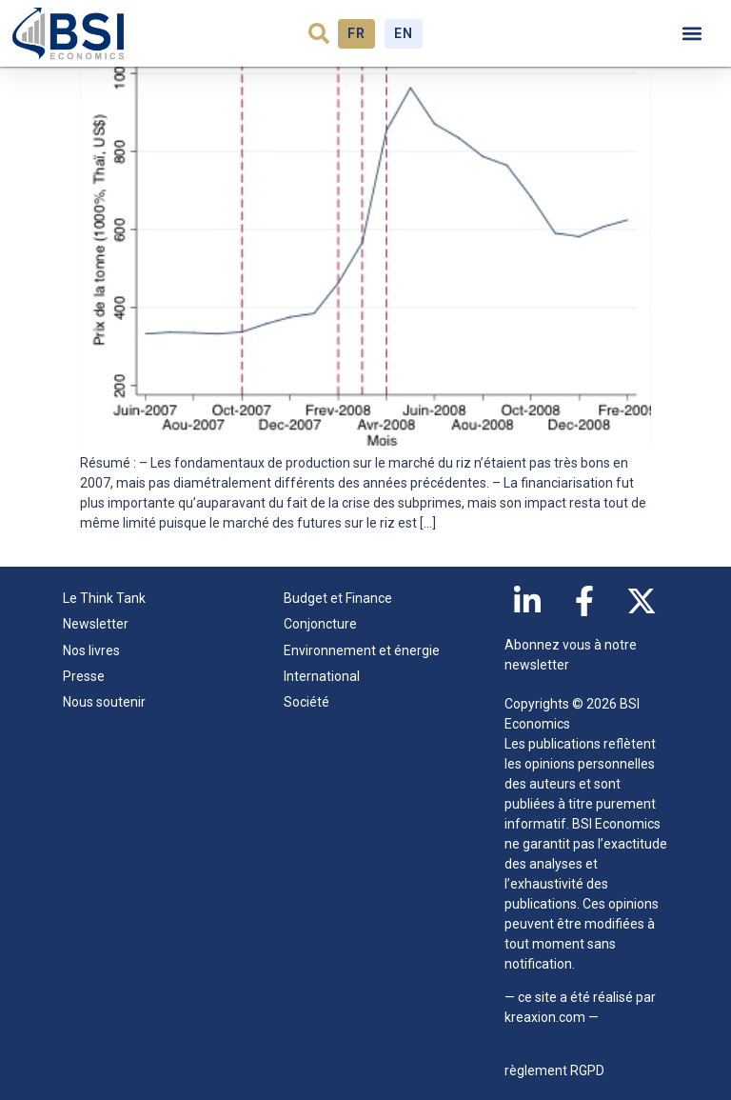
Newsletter (95, 623)
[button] (319, 33)
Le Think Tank (109, 599)
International (322, 676)
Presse (84, 676)
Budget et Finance (338, 598)
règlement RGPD (554, 1070)
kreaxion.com (544, 1017)
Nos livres (91, 650)
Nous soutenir (104, 702)
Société (306, 702)
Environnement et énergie (362, 650)
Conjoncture (320, 623)
